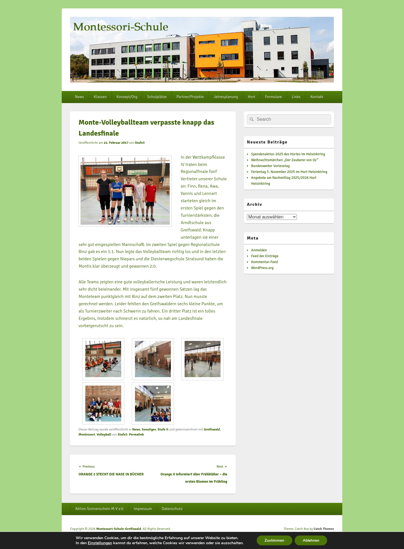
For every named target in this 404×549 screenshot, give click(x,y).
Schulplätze (157, 96)
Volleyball (104, 434)
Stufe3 (139, 143)
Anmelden (259, 250)
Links (296, 96)
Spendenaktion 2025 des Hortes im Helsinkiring (288, 154)
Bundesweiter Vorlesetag (270, 166)
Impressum (143, 508)
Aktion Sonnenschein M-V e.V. (99, 508)
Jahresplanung (226, 96)
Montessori (87, 434)
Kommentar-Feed (264, 262)
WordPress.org (262, 268)
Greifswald (212, 429)
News (79, 96)
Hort (251, 96)
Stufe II (163, 429)
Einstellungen (99, 542)
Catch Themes (324, 529)
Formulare (273, 96)
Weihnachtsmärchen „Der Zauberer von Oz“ (284, 160)
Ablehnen (311, 540)
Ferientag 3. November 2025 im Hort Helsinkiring (289, 172)
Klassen (100, 96)
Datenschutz (172, 508)
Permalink (136, 434)
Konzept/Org (126, 96)
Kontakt (316, 96)
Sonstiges (149, 429)
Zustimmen (274, 540)
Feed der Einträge (264, 256)
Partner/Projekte (190, 96)
